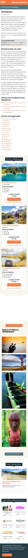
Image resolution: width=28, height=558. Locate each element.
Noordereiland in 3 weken (9, 182)
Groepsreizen (6, 130)
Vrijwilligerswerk (7, 144)
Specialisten (6, 136)
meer (5, 515)
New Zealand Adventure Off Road (11, 268)
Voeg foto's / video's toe (14, 325)
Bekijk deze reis (14, 199)
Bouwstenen (6, 134)
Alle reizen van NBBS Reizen (14, 245)
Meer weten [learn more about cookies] (5, 551)
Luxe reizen (6, 132)
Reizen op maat (7, 128)
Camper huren (7, 123)
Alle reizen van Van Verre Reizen (14, 202)
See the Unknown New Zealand (10, 225)
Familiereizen (6, 145)
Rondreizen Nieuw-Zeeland (10, 119)
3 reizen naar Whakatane (13, 43)
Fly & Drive (6, 126)
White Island (9, 35)
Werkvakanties (7, 147)
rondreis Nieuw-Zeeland (16, 44)
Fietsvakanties (6, 142)
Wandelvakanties (7, 140)
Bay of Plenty (6, 26)
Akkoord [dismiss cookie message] (7, 555)
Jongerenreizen (7, 149)
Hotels (5, 138)
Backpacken (6, 124)
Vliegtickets (6, 121)
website (10, 515)
